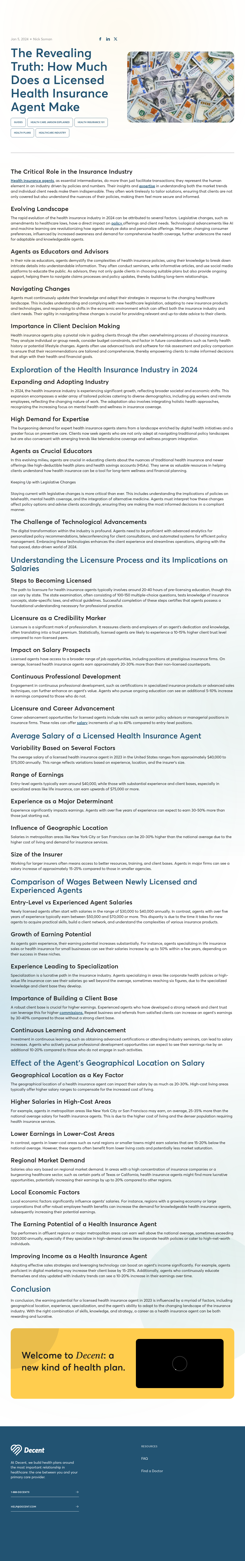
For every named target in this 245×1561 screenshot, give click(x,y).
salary (82, 722)
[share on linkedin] (108, 40)
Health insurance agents (32, 180)
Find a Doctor (152, 1471)
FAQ (144, 1458)
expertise (147, 185)
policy (117, 223)
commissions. (71, 1012)
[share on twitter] (115, 40)
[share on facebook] (100, 40)
